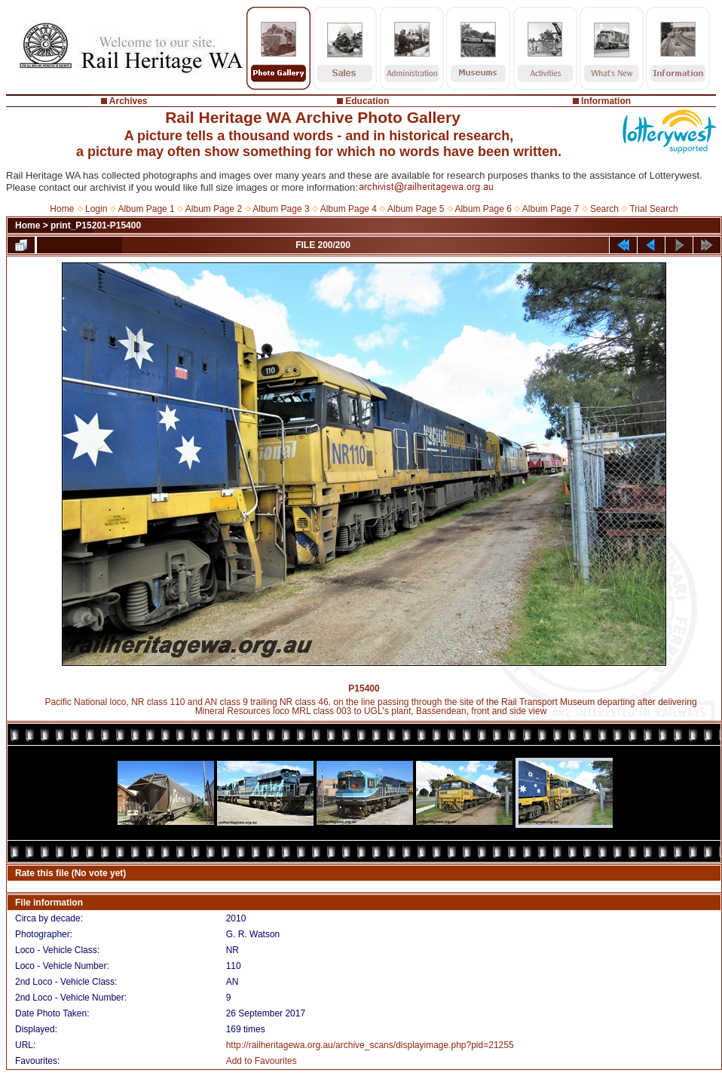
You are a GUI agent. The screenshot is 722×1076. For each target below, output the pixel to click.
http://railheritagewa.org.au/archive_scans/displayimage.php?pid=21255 (370, 1045)
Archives (128, 101)
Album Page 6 (482, 209)
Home (62, 209)
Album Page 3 (280, 209)
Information (606, 101)
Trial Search (653, 209)
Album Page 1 (146, 209)
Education (367, 101)
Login (96, 209)
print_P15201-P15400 (95, 225)
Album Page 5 (415, 209)
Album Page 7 (550, 209)
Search (604, 209)
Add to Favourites (261, 1061)
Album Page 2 (213, 209)
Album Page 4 (348, 209)
